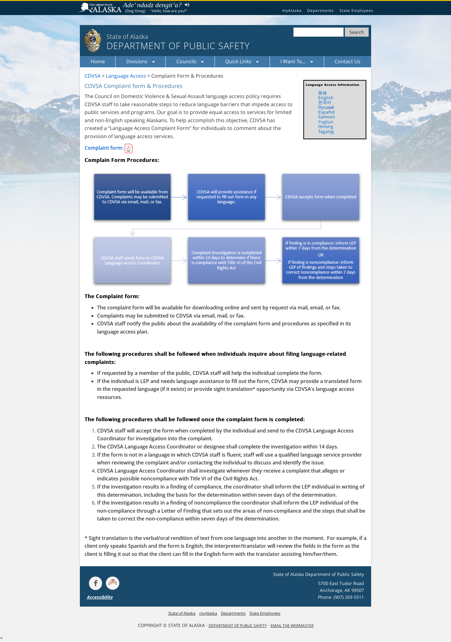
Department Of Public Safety (238, 625)
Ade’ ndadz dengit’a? (152, 5)
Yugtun (325, 122)
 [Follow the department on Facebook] (95, 583)
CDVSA (93, 75)
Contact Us (347, 61)
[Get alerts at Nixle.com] (112, 583)
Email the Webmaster (292, 625)
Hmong (325, 126)
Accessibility (100, 597)
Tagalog (326, 131)
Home (98, 61)
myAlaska (292, 10)
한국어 (324, 102)
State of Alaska (100, 8)
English (326, 98)
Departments (320, 10)
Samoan (326, 117)
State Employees (356, 10)
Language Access (126, 75)
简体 (322, 93)
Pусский (326, 107)
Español (326, 112)
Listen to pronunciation (185, 4)
